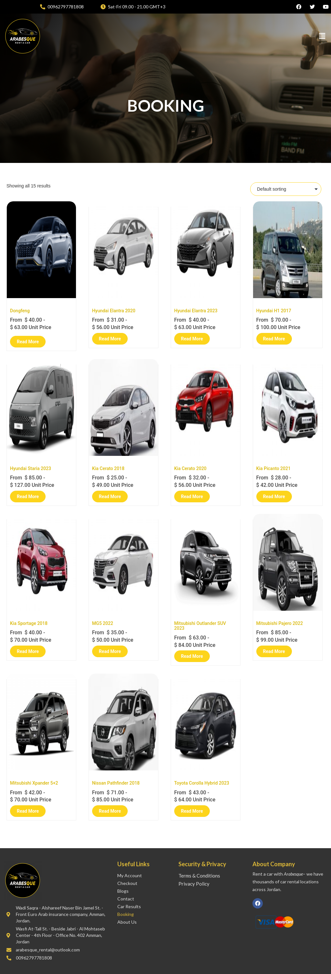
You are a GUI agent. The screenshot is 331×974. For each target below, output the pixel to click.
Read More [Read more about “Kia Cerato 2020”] (192, 496)
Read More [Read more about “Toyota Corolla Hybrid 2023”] (192, 811)
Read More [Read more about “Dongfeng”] (28, 341)
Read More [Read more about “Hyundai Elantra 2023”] (192, 338)
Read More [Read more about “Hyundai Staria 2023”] (28, 496)
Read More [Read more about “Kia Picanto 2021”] (274, 496)
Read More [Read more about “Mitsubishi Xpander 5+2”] (28, 811)
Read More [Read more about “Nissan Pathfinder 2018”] (110, 811)
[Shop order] (285, 189)
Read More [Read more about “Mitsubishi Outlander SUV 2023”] (192, 656)
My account (129, 875)
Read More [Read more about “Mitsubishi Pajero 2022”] (274, 651)
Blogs (123, 891)
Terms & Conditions (199, 876)
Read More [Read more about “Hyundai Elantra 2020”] (110, 338)
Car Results (129, 906)
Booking (125, 914)
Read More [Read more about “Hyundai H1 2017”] (274, 338)
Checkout (127, 883)
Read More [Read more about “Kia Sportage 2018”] (28, 651)
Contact (125, 898)
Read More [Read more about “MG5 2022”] (110, 651)
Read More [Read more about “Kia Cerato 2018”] (110, 496)
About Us (127, 922)
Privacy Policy (193, 884)
